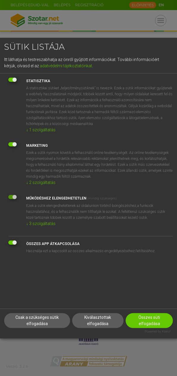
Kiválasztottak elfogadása (97, 320)
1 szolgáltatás (41, 129)
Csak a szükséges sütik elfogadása (37, 320)
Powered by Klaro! (157, 331)
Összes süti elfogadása (149, 320)
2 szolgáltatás (41, 182)
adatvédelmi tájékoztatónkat (66, 65)
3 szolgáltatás (41, 223)
